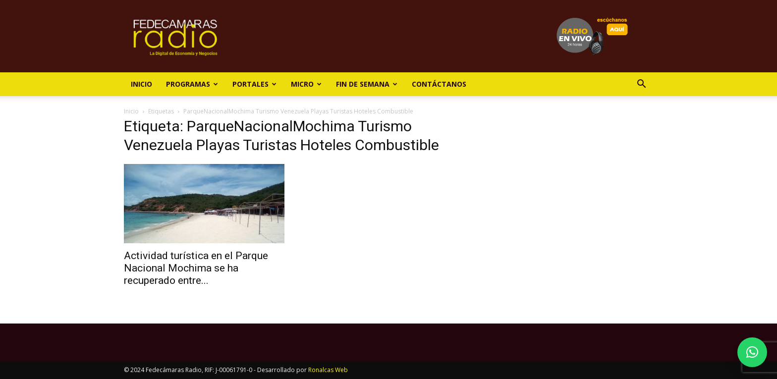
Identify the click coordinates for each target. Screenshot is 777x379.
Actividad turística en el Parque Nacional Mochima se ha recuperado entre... (196, 268)
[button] (641, 85)
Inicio (141, 84)
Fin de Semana (366, 84)
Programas (192, 84)
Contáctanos (439, 84)
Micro (306, 84)
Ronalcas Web (328, 370)
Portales (254, 84)
